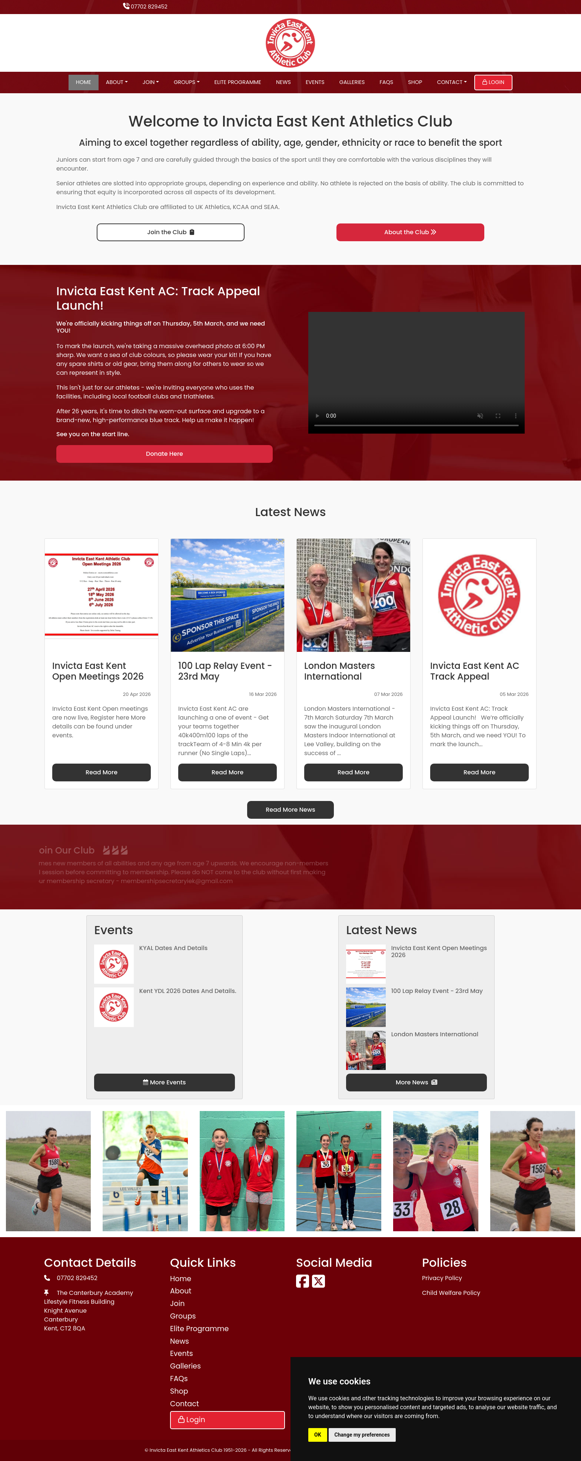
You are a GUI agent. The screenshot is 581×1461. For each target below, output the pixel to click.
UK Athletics (213, 207)
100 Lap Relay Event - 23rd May (437, 991)
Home (83, 82)
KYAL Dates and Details (173, 948)
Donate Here (164, 454)
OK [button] (317, 1435)
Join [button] (149, 82)
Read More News (290, 809)
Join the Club (170, 232)
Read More (101, 772)
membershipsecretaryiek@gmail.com (110, 881)
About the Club (410, 232)
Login (493, 82)
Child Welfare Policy (451, 1293)
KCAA (241, 207)
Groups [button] (184, 82)
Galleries (352, 82)
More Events (164, 1082)
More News (416, 1082)
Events (315, 82)
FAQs (387, 82)
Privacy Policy (442, 1278)
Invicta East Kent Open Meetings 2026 (439, 951)
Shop (415, 82)
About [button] (114, 82)
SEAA (271, 207)
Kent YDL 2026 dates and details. (187, 991)
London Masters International (434, 1034)
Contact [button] (449, 82)
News (283, 82)
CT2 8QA (72, 1328)
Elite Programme (238, 82)
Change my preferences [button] (362, 1435)
